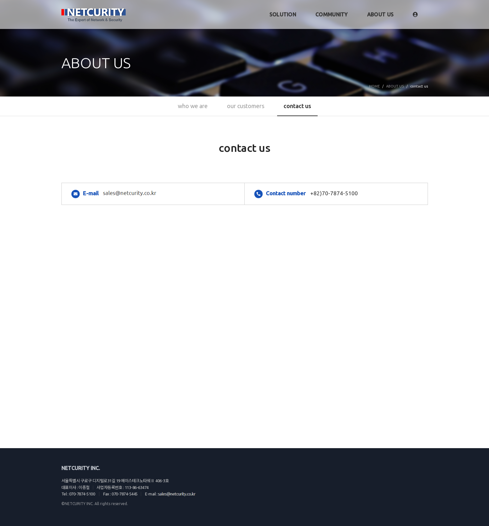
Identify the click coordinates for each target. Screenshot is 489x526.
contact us (297, 106)
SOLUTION (282, 14)
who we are (193, 106)
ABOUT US (380, 14)
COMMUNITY (331, 14)
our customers (245, 106)
